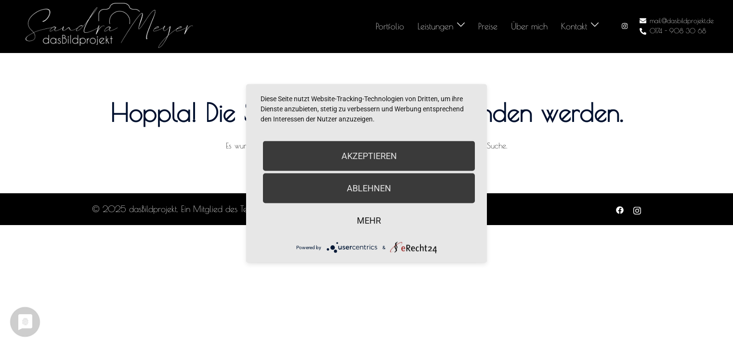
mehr (369, 220)
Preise (487, 26)
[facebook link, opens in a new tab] (620, 209)
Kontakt (574, 26)
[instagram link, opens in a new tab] (624, 26)
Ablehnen (369, 188)
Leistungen (435, 26)
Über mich (529, 26)
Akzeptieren (369, 156)
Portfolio (390, 26)
